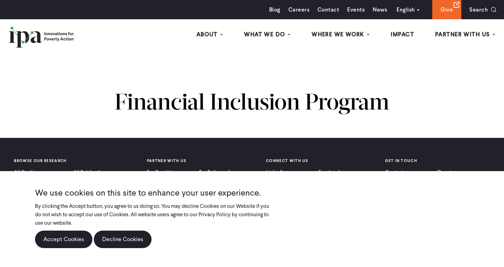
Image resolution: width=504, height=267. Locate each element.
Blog (274, 9)
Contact (328, 9)
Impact (402, 34)
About (209, 34)
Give (447, 9)
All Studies (26, 172)
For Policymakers (218, 172)
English (406, 9)
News (380, 9)
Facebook (329, 172)
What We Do (267, 34)
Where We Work (341, 34)
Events (356, 9)
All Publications (91, 172)
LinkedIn (276, 172)
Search (478, 9)
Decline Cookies (122, 246)
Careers (298, 9)
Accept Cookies (63, 246)
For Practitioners (165, 172)
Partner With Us (465, 34)
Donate (446, 172)
